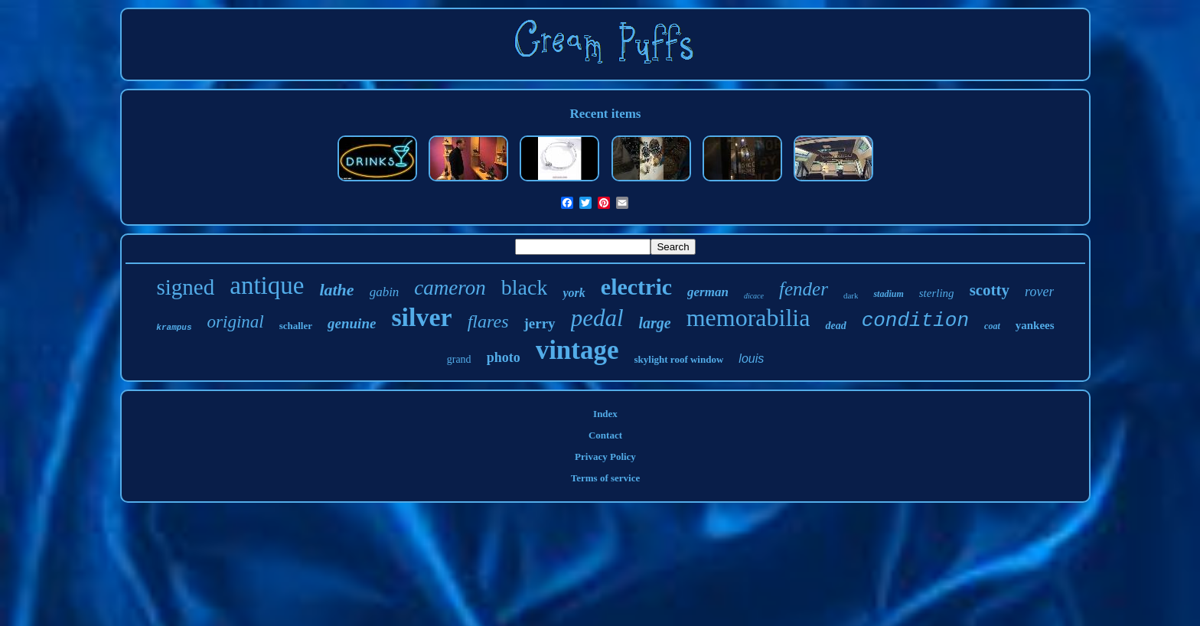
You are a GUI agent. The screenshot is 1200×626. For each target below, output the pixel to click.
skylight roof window (679, 359)
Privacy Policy (605, 456)
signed (186, 287)
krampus (173, 327)
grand (459, 359)
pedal (597, 318)
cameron (449, 287)
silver (421, 317)
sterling (936, 293)
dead (835, 325)
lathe (336, 289)
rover (1039, 291)
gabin (384, 292)
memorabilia (748, 317)
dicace (754, 296)
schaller (295, 325)
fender (803, 289)
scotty (989, 290)
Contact (605, 435)
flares (488, 321)
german (708, 292)
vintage (577, 350)
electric (636, 286)
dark (851, 295)
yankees (1035, 325)
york (573, 292)
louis (751, 358)
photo (503, 357)
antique (267, 285)
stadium (888, 294)
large (655, 323)
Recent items (605, 113)
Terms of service (606, 478)
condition (915, 320)
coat (992, 326)
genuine (352, 323)
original (235, 321)
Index (605, 413)
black (524, 287)
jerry (539, 323)
